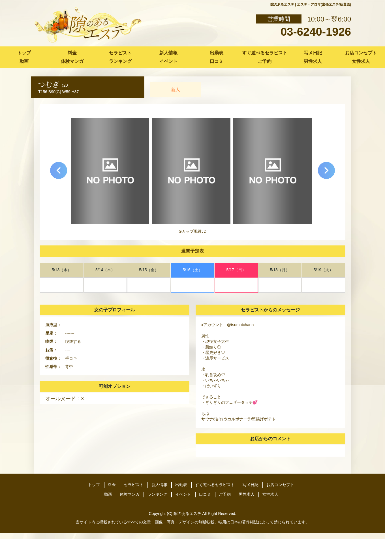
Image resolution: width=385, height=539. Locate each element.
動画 (24, 61)
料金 (72, 52)
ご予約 (264, 61)
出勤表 (216, 52)
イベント (168, 61)
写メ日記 (313, 52)
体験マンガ (72, 61)
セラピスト (120, 52)
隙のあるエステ (187, 513)
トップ (24, 52)
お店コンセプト (361, 52)
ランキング (120, 61)
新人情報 (168, 52)
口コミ (216, 61)
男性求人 (313, 61)
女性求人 (361, 61)
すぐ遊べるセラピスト (264, 52)
